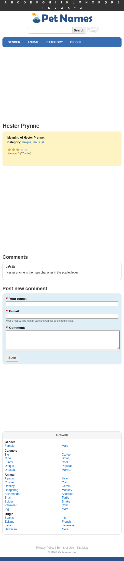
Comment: (15, 327)
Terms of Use (65, 551)
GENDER (14, 42)
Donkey (10, 489)
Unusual (38, 142)
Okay (14, 149)
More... (66, 473)
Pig (7, 513)
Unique (26, 142)
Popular (67, 469)
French (66, 525)
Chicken (10, 486)
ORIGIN (75, 42)
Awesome (26, 149)
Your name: (16, 298)
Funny (9, 466)
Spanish (10, 521)
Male (65, 449)
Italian (9, 529)
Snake (66, 505)
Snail (8, 501)
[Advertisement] (62, 83)
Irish (65, 521)
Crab (65, 486)
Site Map (82, 551)
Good (18, 149)
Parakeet (10, 509)
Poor (9, 149)
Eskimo (9, 525)
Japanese (68, 529)
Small (65, 462)
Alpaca (9, 482)
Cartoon (67, 458)
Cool (65, 466)
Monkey (67, 493)
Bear (65, 482)
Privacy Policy (45, 551)
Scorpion (67, 497)
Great (22, 149)
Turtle (65, 501)
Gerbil (66, 489)
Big (7, 458)
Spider (9, 505)
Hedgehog (11, 493)
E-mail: (13, 311)
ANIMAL (33, 42)
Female (9, 449)
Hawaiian (11, 533)
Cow (65, 509)
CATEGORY (54, 42)
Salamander (13, 497)
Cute (8, 462)
